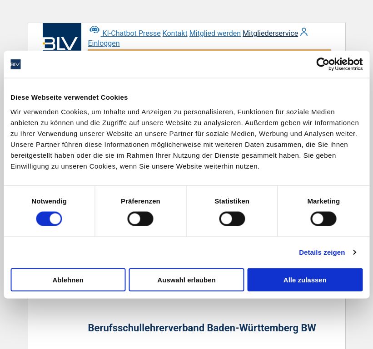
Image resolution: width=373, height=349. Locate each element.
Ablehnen (68, 279)
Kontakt (175, 33)
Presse (150, 33)
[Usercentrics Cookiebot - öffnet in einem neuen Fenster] (323, 64)
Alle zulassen (305, 279)
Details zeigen (322, 252)
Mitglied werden (215, 33)
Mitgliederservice (270, 33)
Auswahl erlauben (186, 279)
